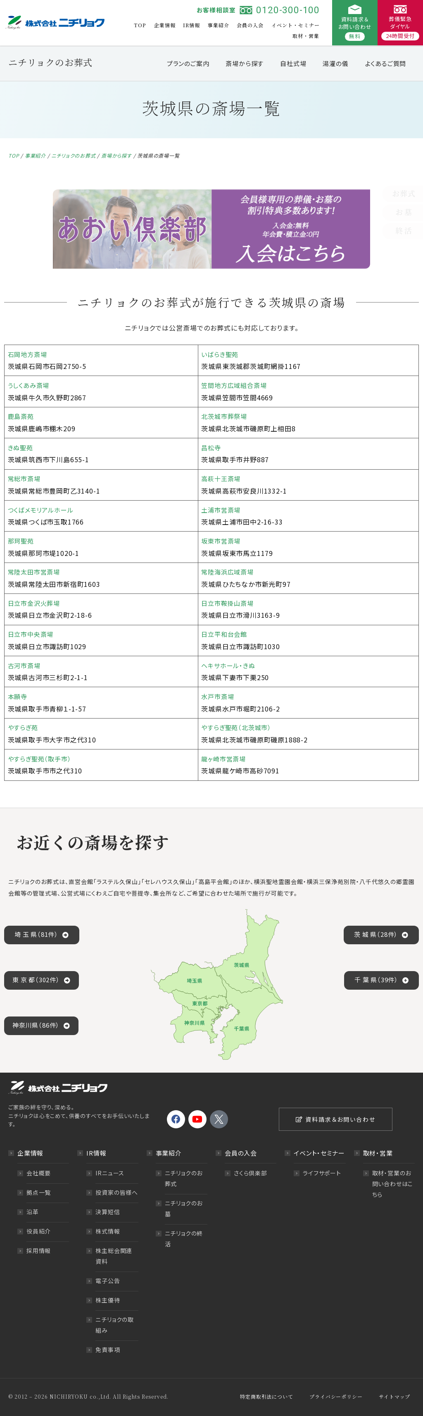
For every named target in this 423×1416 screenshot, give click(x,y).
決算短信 (107, 1212)
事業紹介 (218, 24)
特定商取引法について (266, 1396)
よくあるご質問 (385, 63)
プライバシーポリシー (335, 1396)
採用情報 (38, 1250)
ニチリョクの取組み (114, 1324)
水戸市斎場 (218, 696)
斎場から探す (245, 63)
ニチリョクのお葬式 (73, 155)
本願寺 (18, 696)
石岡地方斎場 (29, 354)
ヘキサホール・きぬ (229, 665)
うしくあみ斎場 (30, 385)
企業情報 (165, 24)
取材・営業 (305, 35)
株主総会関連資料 (113, 1255)
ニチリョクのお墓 (184, 1208)
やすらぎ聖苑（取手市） (41, 759)
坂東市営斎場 (222, 541)
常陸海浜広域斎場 (229, 572)
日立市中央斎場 (32, 634)
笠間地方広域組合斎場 (236, 385)
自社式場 (293, 63)
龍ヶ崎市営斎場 (225, 759)
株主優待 (107, 1300)
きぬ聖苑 (21, 447)
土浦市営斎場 (222, 510)
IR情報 (191, 24)
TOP (140, 24)
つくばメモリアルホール (43, 510)
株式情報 (107, 1231)
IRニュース (109, 1173)
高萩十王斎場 (222, 478)
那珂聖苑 (22, 541)
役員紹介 (38, 1231)
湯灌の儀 (335, 63)
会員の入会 (250, 24)
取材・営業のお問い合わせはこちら (392, 1184)
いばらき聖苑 (221, 354)
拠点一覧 (38, 1192)
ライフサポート (322, 1173)
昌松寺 (211, 447)
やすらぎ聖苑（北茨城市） (238, 727)
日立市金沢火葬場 (35, 603)
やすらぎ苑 (24, 727)
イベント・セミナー (295, 24)
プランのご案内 (188, 63)
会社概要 (38, 1173)
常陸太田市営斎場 (35, 572)
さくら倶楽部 (250, 1173)
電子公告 (107, 1281)
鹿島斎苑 (22, 416)
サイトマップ (394, 1396)
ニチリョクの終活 (184, 1238)
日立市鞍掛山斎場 (229, 603)
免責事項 (107, 1349)
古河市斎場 (25, 665)
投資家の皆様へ (116, 1192)
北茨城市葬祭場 (225, 416)
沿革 (32, 1212)
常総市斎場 (25, 478)
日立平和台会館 (225, 634)
